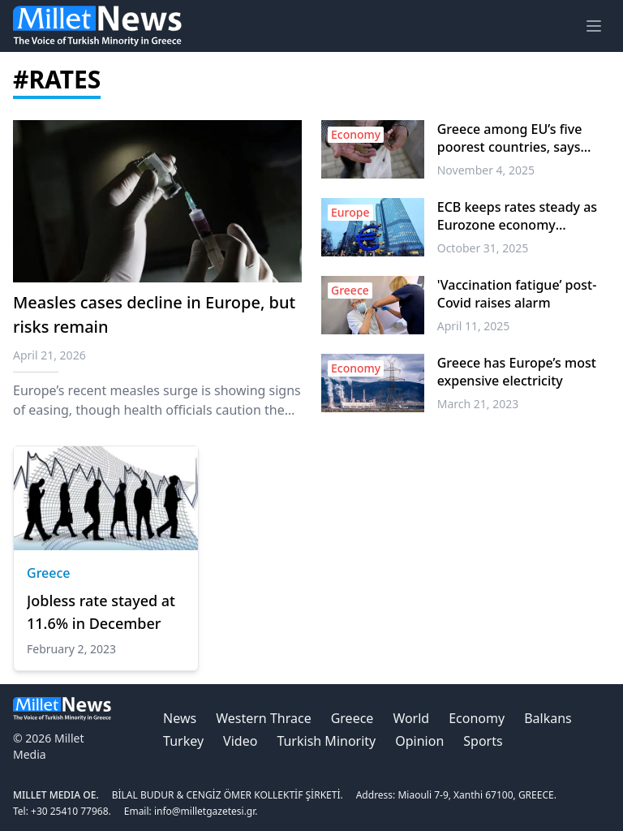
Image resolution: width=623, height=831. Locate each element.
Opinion (419, 741)
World (411, 718)
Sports (482, 741)
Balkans (548, 718)
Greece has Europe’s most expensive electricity (516, 372)
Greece (49, 573)
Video (240, 741)
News (179, 718)
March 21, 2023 (478, 403)
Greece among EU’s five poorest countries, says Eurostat (509, 138)
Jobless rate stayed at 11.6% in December (101, 612)
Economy (477, 718)
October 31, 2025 (483, 248)
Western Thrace (263, 718)
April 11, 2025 (473, 326)
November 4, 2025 (486, 170)
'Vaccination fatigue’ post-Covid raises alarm (517, 294)
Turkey (183, 741)
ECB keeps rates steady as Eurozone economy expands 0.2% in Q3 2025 (517, 216)
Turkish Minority (326, 741)
